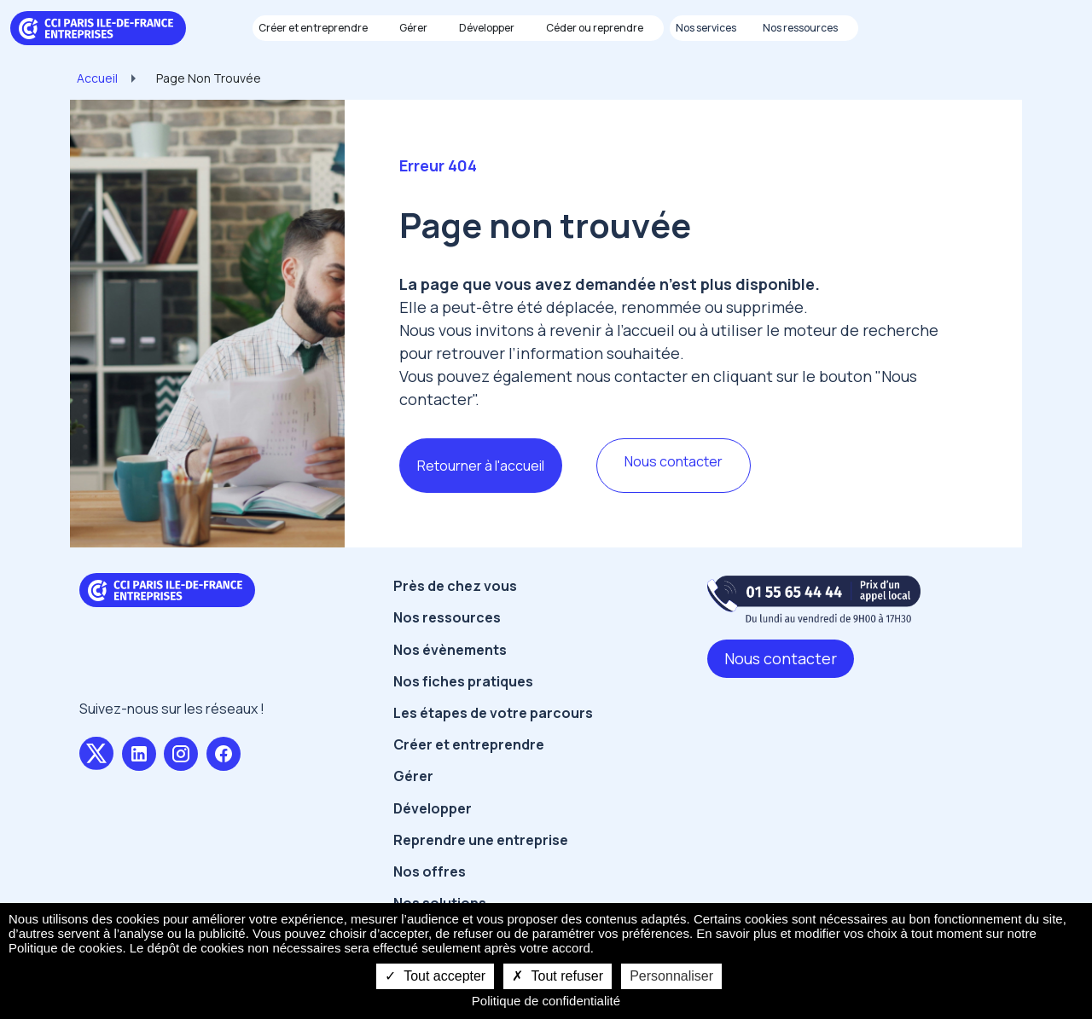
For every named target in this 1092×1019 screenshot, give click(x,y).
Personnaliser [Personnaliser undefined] (671, 976)
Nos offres (429, 871)
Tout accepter (435, 976)
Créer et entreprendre (468, 744)
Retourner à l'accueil (480, 465)
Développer (432, 808)
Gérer (413, 776)
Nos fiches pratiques (463, 681)
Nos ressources (447, 617)
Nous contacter (673, 461)
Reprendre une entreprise (480, 840)
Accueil (97, 78)
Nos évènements (450, 649)
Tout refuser (557, 976)
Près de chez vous (455, 585)
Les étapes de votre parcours (493, 712)
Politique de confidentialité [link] (546, 1000)
